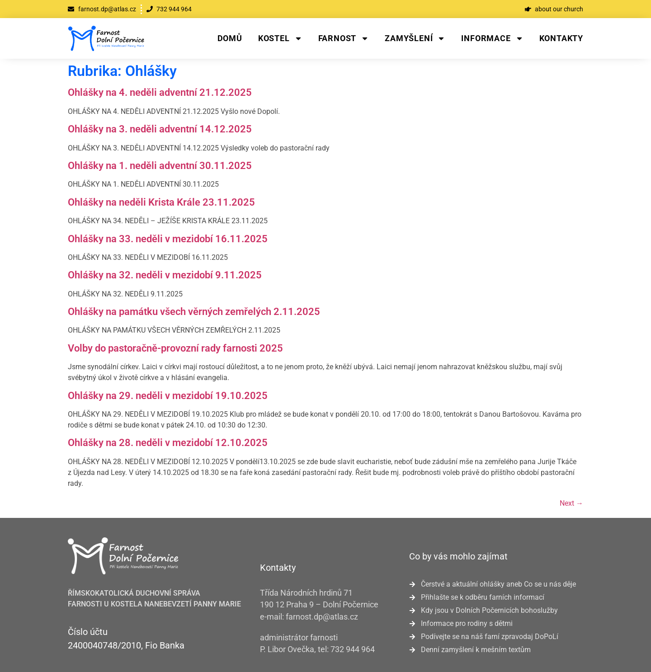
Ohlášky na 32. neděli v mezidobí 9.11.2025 (165, 275)
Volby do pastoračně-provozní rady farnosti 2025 (175, 348)
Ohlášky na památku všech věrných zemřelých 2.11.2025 (194, 311)
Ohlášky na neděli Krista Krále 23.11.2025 (161, 202)
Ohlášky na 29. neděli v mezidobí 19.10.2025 (168, 395)
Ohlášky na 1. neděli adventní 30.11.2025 (160, 165)
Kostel (280, 38)
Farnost (343, 38)
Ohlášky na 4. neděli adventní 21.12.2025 (160, 92)
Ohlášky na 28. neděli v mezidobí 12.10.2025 (168, 442)
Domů (229, 38)
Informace (492, 38)
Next (571, 503)
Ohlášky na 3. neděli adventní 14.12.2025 (160, 129)
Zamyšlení (415, 38)
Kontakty (561, 38)
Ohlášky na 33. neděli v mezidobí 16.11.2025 (168, 238)
